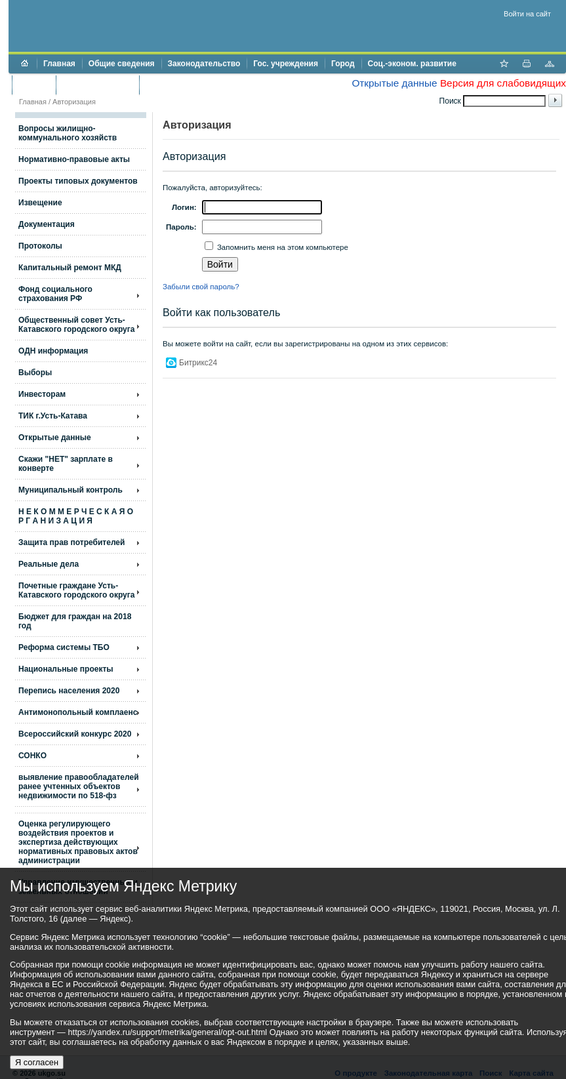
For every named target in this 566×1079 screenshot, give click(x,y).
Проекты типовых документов (78, 181)
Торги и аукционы (97, 84)
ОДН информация (53, 351)
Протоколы (40, 246)
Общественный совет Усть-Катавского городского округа (76, 325)
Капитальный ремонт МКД (69, 267)
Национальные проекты (65, 669)
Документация (46, 224)
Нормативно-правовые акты (74, 159)
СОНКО (32, 755)
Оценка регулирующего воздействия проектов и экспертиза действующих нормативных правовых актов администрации (78, 842)
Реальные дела (48, 564)
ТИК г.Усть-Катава (52, 415)
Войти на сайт (527, 14)
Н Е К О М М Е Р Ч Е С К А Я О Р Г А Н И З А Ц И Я (75, 516)
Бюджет (33, 84)
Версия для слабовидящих (503, 83)
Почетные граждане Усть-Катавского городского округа (76, 590)
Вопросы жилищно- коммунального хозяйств (67, 133)
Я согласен (36, 1062)
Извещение (40, 202)
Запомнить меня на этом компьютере (281, 247)
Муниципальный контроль (70, 490)
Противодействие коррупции (202, 84)
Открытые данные (394, 83)
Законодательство (204, 63)
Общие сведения (122, 63)
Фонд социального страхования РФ (55, 294)
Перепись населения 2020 (68, 690)
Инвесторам (42, 394)
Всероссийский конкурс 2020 (74, 734)
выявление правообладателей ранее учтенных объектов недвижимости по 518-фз (78, 786)
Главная (59, 63)
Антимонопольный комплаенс (77, 712)
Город (343, 63)
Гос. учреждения (285, 63)
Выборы (35, 372)
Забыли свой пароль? (201, 287)
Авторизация (74, 102)
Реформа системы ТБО (64, 647)
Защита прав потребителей (71, 542)
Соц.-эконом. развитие (412, 63)
